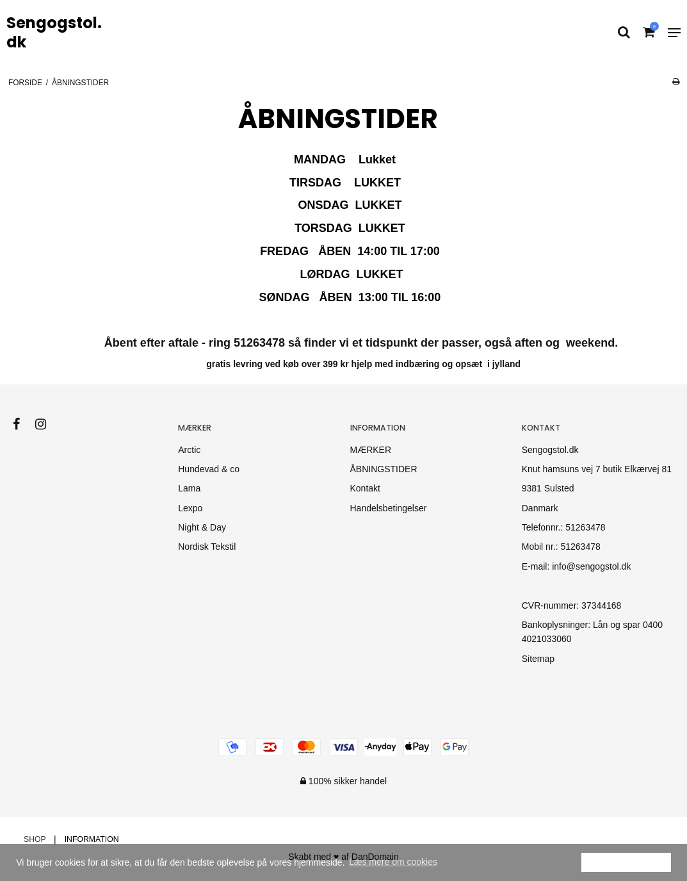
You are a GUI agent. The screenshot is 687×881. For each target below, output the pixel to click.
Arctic (189, 450)
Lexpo (190, 508)
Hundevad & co (208, 469)
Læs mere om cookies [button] (393, 862)
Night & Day (202, 527)
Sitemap (538, 659)
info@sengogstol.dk (591, 566)
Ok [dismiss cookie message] (626, 861)
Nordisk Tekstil (207, 546)
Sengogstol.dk (54, 32)
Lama (189, 488)
